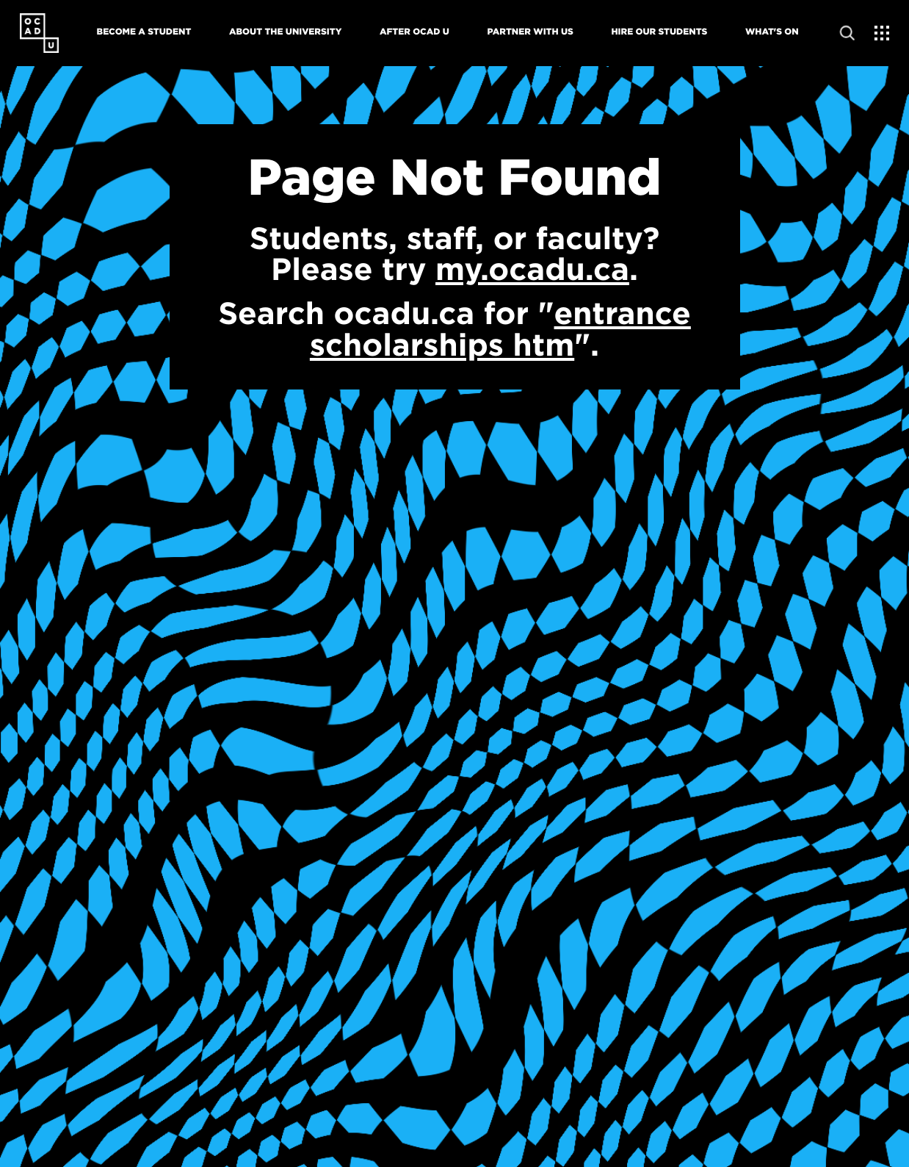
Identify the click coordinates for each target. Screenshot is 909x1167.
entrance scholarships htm (500, 328)
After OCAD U (414, 31)
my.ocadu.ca (532, 268)
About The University (285, 31)
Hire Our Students (659, 31)
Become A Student (144, 31)
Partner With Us (530, 31)
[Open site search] (847, 33)
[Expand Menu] (882, 33)
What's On (772, 31)
